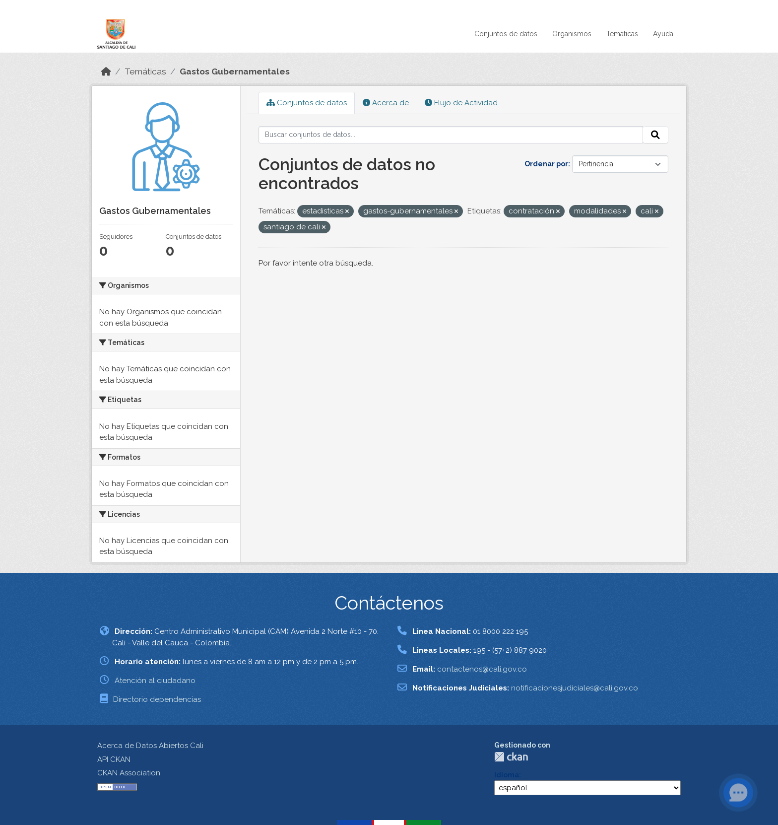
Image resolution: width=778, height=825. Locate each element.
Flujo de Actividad (461, 102)
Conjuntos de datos (505, 34)
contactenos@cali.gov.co (482, 669)
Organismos (571, 34)
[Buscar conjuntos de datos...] (451, 135)
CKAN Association (128, 772)
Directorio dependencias (157, 699)
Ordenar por (546, 164)
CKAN (511, 757)
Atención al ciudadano (155, 680)
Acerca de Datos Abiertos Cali (150, 745)
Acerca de (386, 102)
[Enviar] (655, 135)
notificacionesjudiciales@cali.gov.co (574, 688)
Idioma (506, 775)
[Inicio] (106, 71)
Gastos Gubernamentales (235, 71)
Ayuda (663, 34)
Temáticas (622, 34)
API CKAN (113, 759)
